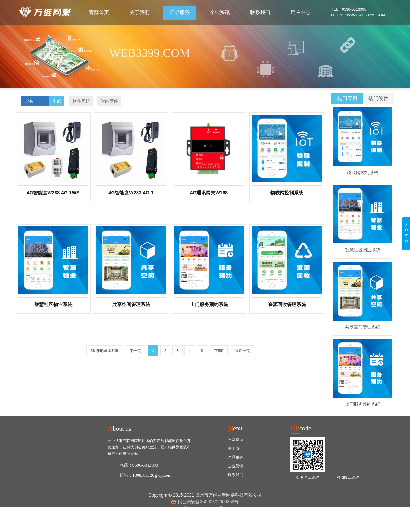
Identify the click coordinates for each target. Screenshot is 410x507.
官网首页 (99, 12)
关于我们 (139, 12)
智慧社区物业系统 (362, 249)
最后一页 (242, 351)
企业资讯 (220, 12)
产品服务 (180, 12)
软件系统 (81, 101)
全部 (56, 101)
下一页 (135, 351)
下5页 (219, 351)
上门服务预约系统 (362, 404)
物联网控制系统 (362, 172)
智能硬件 (109, 101)
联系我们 (260, 12)
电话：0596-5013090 (138, 465)
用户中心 (300, 12)
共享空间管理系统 (362, 326)
